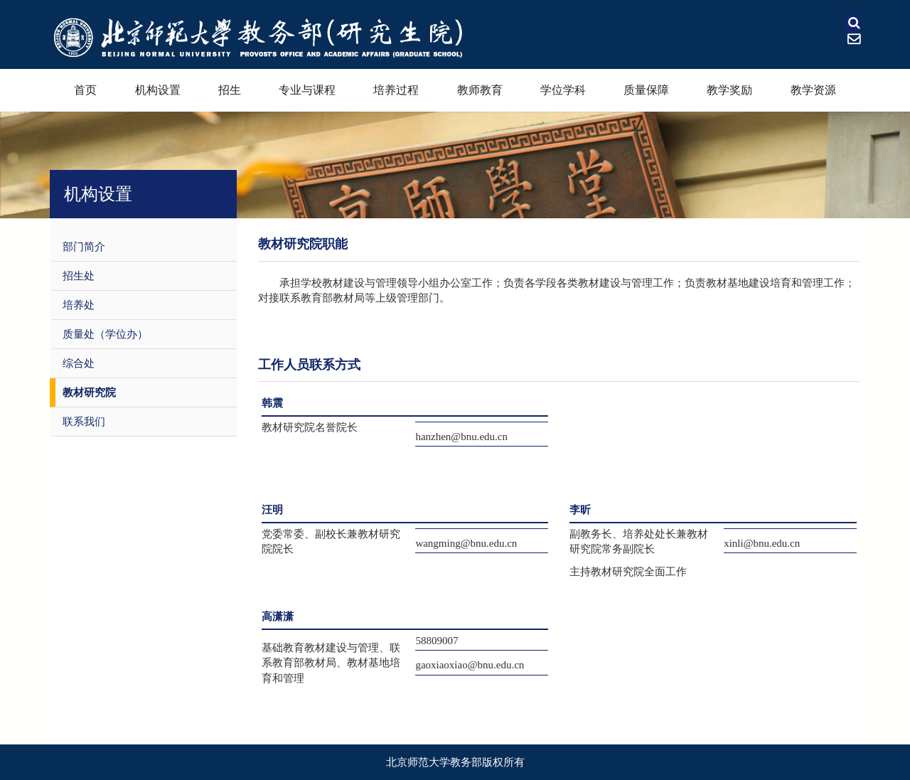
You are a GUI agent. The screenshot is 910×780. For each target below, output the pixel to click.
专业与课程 (307, 90)
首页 (85, 90)
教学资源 (813, 90)
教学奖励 (729, 90)
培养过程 (396, 90)
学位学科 (563, 90)
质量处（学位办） (105, 334)
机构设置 (158, 90)
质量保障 (646, 90)
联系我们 (84, 421)
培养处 (79, 305)
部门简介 (84, 246)
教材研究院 (89, 392)
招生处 (79, 276)
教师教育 (480, 90)
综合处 (79, 363)
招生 (229, 90)
